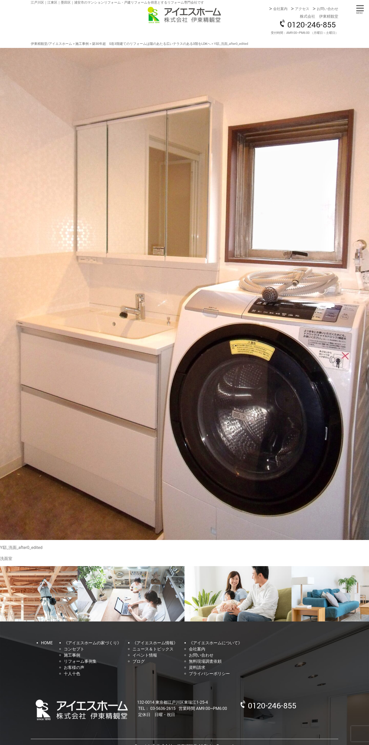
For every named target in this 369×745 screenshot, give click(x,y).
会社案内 (280, 9)
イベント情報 (144, 655)
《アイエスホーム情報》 (155, 642)
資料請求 (197, 667)
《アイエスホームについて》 (215, 642)
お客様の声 (74, 667)
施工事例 (72, 655)
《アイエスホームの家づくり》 (92, 642)
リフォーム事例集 (80, 661)
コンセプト (74, 649)
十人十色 (72, 673)
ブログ (138, 661)
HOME (47, 642)
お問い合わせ (327, 9)
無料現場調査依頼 (205, 661)
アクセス (302, 9)
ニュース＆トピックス (152, 649)
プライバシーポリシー (209, 673)
